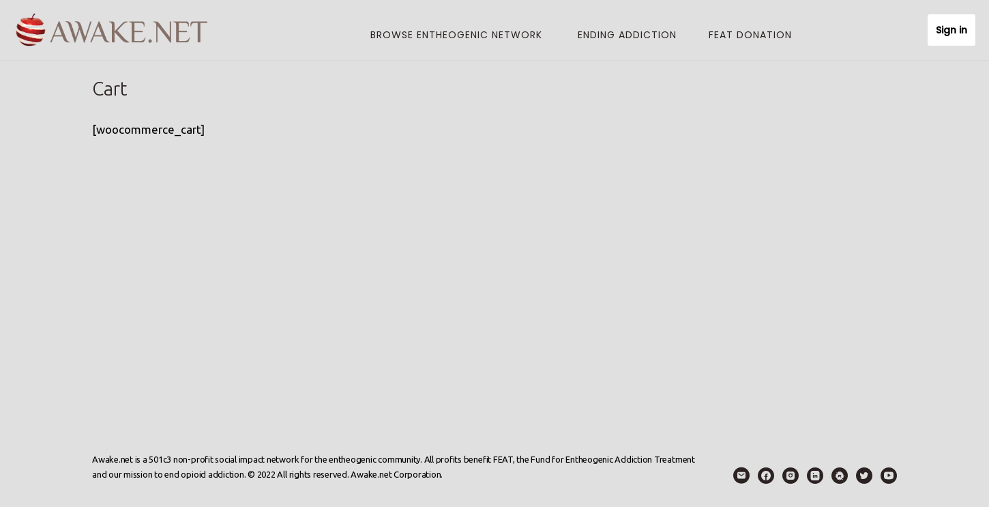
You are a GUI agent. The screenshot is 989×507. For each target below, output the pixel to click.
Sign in (951, 30)
